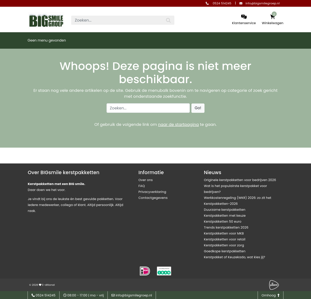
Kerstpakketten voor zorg (224, 245)
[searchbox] (122, 20)
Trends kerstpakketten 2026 (226, 227)
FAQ (141, 186)
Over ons (145, 180)
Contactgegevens (153, 198)
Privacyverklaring (152, 192)
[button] (198, 108)
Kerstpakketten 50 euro (222, 221)
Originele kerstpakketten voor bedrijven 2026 (240, 180)
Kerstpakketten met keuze (225, 215)
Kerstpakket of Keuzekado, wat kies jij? (234, 257)
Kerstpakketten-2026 (221, 203)
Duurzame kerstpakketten (224, 209)
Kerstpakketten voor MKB (224, 233)
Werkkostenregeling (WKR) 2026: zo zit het (237, 198)
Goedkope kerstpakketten (225, 251)
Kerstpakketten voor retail (224, 239)
